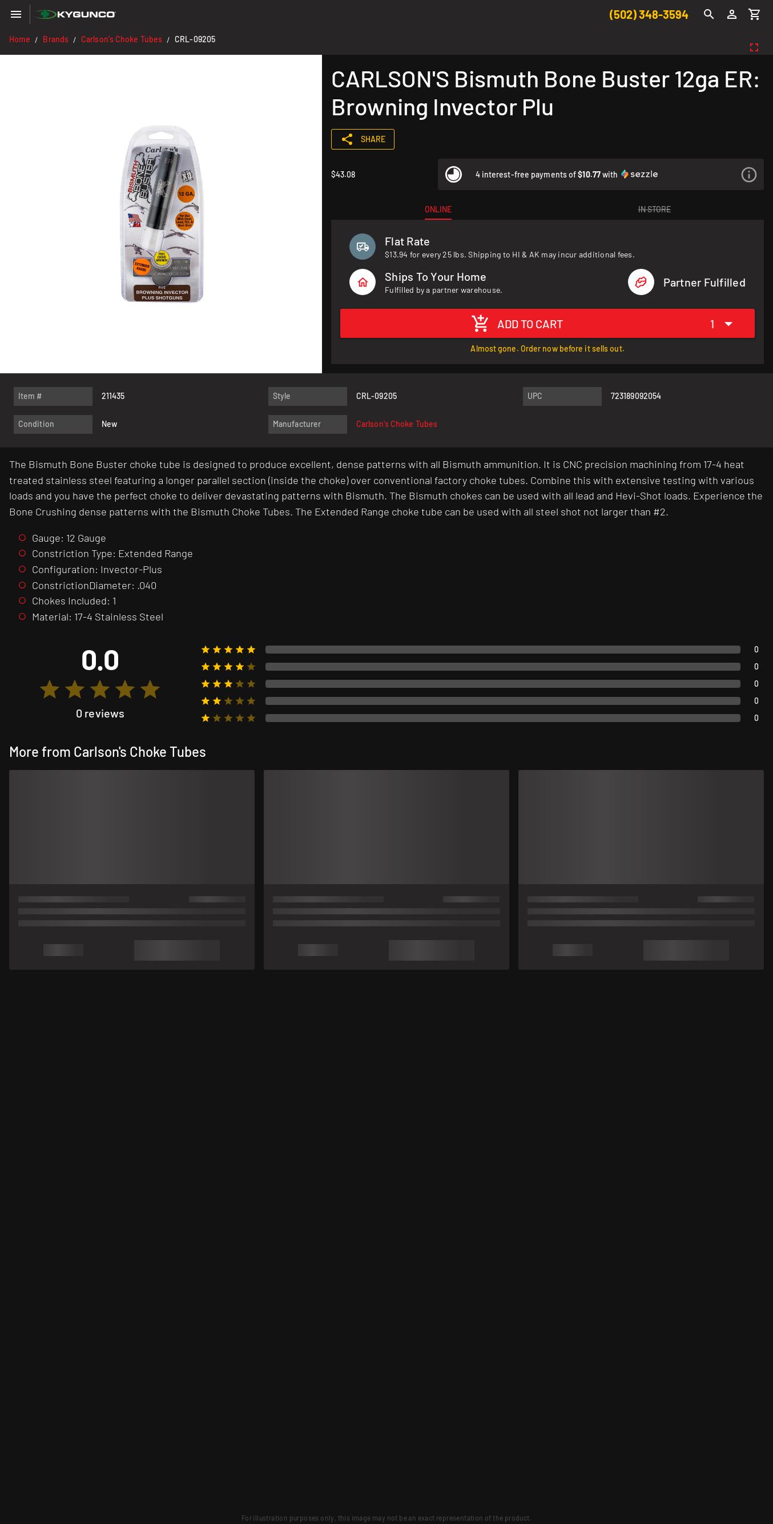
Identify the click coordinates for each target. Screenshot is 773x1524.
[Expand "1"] (724, 323)
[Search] (709, 14)
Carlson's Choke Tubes (121, 39)
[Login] (731, 14)
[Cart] (754, 14)
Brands (56, 39)
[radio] (50, 689)
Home (19, 39)
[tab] (438, 209)
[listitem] (601, 174)
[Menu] (16, 14)
